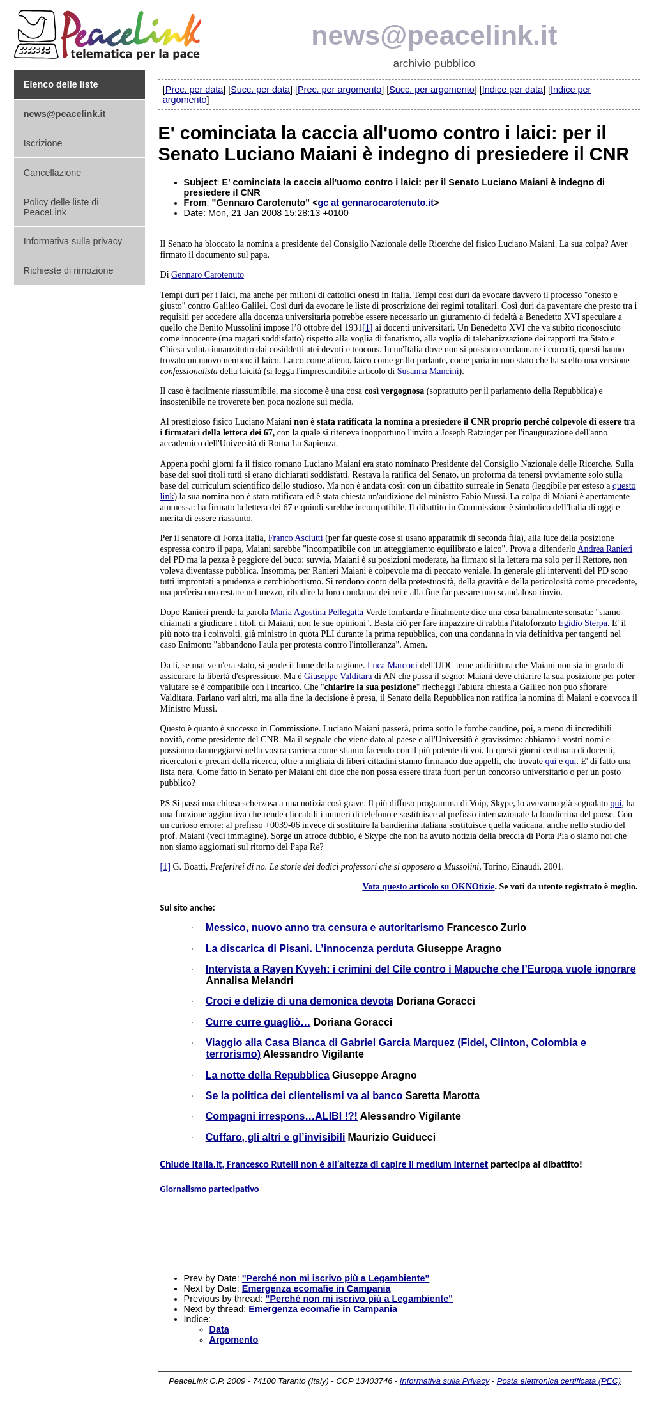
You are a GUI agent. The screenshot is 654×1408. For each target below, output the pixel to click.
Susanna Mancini (428, 371)
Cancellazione (52, 173)
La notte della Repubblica (268, 1075)
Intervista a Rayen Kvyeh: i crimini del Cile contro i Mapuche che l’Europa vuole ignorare (421, 969)
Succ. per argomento (432, 89)
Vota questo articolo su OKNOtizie (428, 886)
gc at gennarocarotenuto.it (376, 203)
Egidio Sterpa (582, 623)
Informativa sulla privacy (73, 241)
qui (551, 761)
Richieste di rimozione (69, 270)
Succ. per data (260, 89)
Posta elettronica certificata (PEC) (559, 1381)
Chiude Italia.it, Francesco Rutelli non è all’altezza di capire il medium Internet (324, 1164)
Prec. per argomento (339, 89)
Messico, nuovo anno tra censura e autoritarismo (325, 927)
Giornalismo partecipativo (209, 1188)
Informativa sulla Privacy (444, 1381)
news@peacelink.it (434, 35)
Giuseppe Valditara (338, 676)
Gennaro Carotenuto (207, 274)
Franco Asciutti (295, 538)
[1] (367, 327)
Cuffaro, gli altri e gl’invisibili (276, 1137)
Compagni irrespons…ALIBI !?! (282, 1116)
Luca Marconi (392, 665)
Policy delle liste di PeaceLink (61, 207)
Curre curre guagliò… (258, 1022)
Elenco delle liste (61, 84)
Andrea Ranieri (604, 549)
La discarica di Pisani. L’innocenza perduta (310, 948)
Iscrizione (43, 143)
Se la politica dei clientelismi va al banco (304, 1095)
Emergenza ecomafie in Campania (316, 1288)
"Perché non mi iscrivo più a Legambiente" (336, 1278)
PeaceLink (110, 31)
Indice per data (512, 89)
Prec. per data (194, 89)
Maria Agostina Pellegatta (317, 612)
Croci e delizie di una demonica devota (299, 1001)
